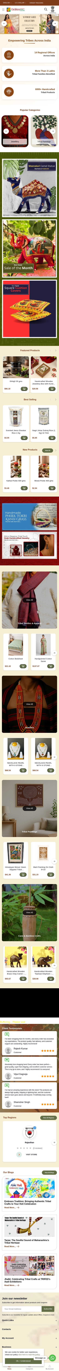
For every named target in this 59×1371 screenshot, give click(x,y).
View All (47, 450)
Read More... (12, 1207)
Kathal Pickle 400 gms (16, 481)
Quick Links (8, 1320)
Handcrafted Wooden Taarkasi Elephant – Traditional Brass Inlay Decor (43, 972)
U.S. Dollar (19, 3)
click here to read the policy (29, 1355)
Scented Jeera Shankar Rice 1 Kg (16, 431)
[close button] (3, 9)
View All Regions (48, 1118)
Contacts (6, 1329)
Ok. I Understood (23, 1361)
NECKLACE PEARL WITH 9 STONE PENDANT (15, 764)
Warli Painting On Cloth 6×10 (43, 868)
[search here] (46, 10)
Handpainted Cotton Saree (43, 660)
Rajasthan (29, 1142)
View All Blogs (49, 1172)
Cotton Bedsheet (16, 659)
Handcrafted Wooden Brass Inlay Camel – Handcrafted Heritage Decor (16, 972)
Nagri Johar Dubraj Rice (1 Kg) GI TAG (43, 431)
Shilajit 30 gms (16, 381)
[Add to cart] (24, 389)
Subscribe (48, 1309)
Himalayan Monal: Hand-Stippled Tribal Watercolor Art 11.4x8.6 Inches (15, 868)
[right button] (55, 23)
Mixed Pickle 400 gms (43, 481)
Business (6, 1347)
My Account (8, 1338)
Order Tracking (36, 3)
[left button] (4, 23)
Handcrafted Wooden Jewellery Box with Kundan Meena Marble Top (43, 382)
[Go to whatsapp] (52, 1358)
